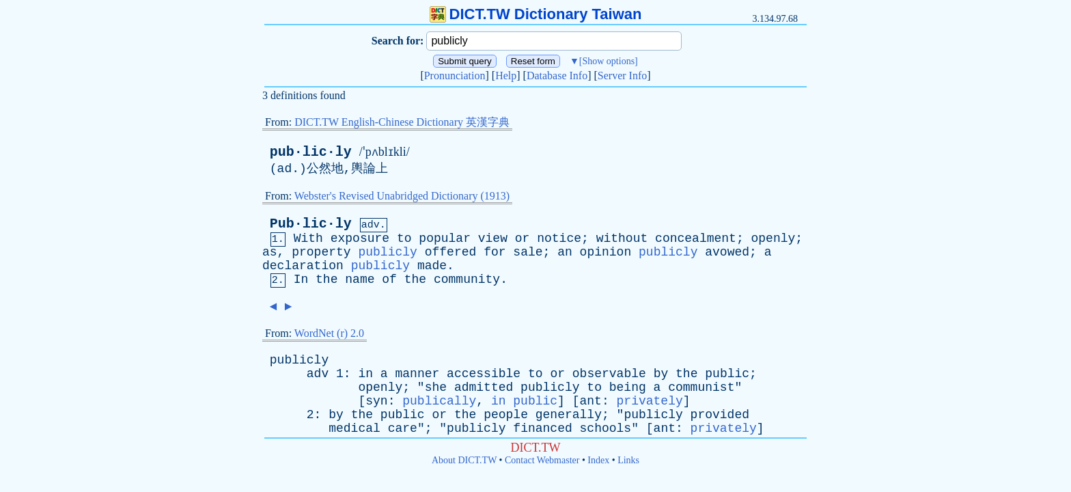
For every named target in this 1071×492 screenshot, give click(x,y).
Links (628, 460)
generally (569, 415)
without (622, 238)
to (404, 238)
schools (606, 428)
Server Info (622, 75)
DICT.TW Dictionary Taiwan (536, 14)
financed (542, 428)
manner (417, 374)
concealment (695, 238)
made (432, 266)
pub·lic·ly (311, 152)
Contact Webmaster (542, 460)
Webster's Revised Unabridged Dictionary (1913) (402, 196)
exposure (360, 238)
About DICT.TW (464, 460)
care (402, 428)
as (269, 252)
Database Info (557, 75)
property (321, 252)
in (365, 374)
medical (354, 428)
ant (591, 401)
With (308, 238)
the (326, 279)
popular (445, 238)
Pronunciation (455, 75)
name (359, 279)
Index (598, 460)
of (389, 279)
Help (505, 75)
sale (527, 252)
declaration (303, 266)
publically (439, 401)
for (494, 252)
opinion (606, 252)
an (564, 252)
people (506, 415)
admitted (483, 387)
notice (559, 238)
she (436, 387)
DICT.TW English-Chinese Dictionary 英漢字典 (402, 122)
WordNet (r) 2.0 (329, 333)
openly (773, 238)
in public (524, 401)
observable (609, 374)
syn (376, 401)
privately (650, 401)
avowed (727, 252)
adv (318, 374)
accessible (483, 374)
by (661, 374)
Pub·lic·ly (311, 224)
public (727, 374)
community (467, 279)
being (627, 387)
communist (701, 387)
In (301, 279)
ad (284, 169)
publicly (387, 252)
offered (451, 252)
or (522, 238)
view (492, 238)
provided (720, 415)
